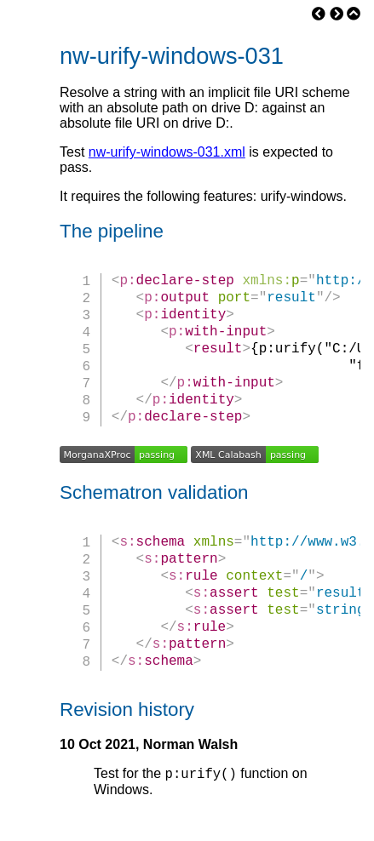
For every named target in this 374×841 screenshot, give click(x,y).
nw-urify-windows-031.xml (167, 152)
